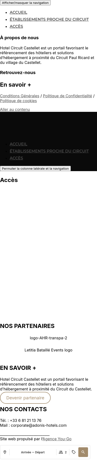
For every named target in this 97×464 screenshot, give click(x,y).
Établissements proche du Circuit (49, 19)
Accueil (18, 12)
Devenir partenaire (25, 397)
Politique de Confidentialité (67, 95)
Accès (16, 26)
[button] (48, 353)
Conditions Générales (19, 95)
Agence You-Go (57, 438)
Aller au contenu (15, 109)
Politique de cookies (18, 100)
